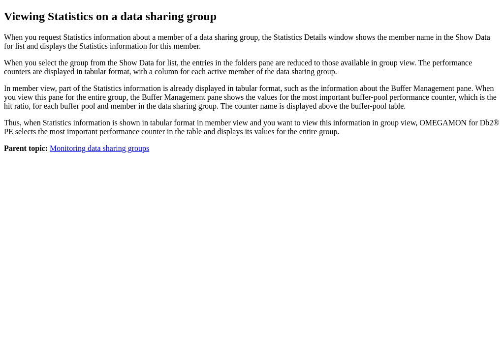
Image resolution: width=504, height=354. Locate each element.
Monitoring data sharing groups (99, 148)
